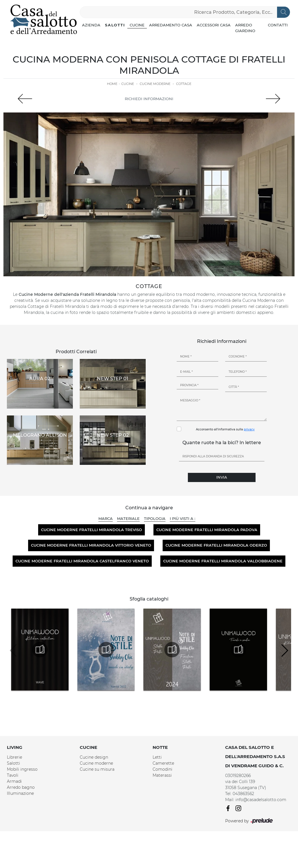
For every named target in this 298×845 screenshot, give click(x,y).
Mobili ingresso (22, 769)
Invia (221, 477)
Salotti (115, 25)
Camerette (163, 763)
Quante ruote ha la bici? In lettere (221, 442)
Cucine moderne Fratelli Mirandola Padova (206, 529)
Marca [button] (105, 518)
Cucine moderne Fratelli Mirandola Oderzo (216, 545)
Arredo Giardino (245, 28)
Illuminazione (20, 793)
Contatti (278, 25)
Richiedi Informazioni (149, 98)
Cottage (183, 84)
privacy (249, 429)
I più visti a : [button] (182, 518)
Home (112, 84)
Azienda (91, 25)
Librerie (14, 757)
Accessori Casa (214, 25)
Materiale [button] (128, 518)
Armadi (14, 781)
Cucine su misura (97, 769)
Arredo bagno (21, 787)
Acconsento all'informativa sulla (225, 429)
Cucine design (94, 757)
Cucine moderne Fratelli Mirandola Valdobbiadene (223, 561)
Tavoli (12, 775)
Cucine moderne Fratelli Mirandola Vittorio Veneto (91, 545)
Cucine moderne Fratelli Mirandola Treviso (91, 529)
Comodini (162, 769)
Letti (157, 757)
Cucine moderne (96, 763)
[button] (284, 650)
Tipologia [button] (154, 518)
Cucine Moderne (155, 84)
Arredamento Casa (170, 25)
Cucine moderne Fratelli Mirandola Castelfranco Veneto (82, 561)
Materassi (162, 775)
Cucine (137, 25)
